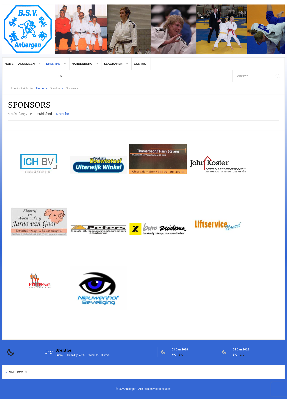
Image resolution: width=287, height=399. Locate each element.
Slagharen (113, 63)
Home (9, 63)
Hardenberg (82, 63)
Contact (141, 63)
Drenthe (53, 63)
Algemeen (26, 63)
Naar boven (18, 372)
